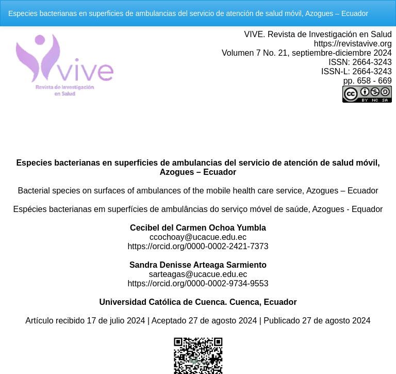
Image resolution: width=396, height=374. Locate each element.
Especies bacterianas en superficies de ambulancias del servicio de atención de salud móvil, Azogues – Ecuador (188, 13)
